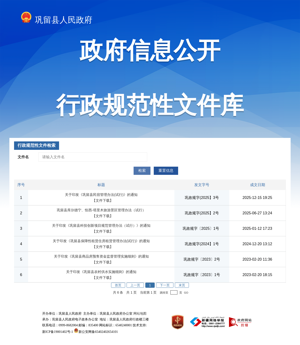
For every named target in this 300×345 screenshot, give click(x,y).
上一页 (135, 285)
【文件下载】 (102, 200)
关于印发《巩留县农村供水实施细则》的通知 (101, 272)
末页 (182, 285)
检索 (142, 170)
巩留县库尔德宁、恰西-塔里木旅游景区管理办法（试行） (101, 210)
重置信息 (165, 170)
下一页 (165, 285)
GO (186, 292)
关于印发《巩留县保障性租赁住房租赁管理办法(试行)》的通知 (101, 241)
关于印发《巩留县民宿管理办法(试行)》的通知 (101, 195)
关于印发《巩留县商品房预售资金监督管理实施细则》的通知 (101, 256)
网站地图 (139, 313)
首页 (118, 285)
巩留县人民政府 (56, 19)
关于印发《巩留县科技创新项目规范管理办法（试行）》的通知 (101, 225)
